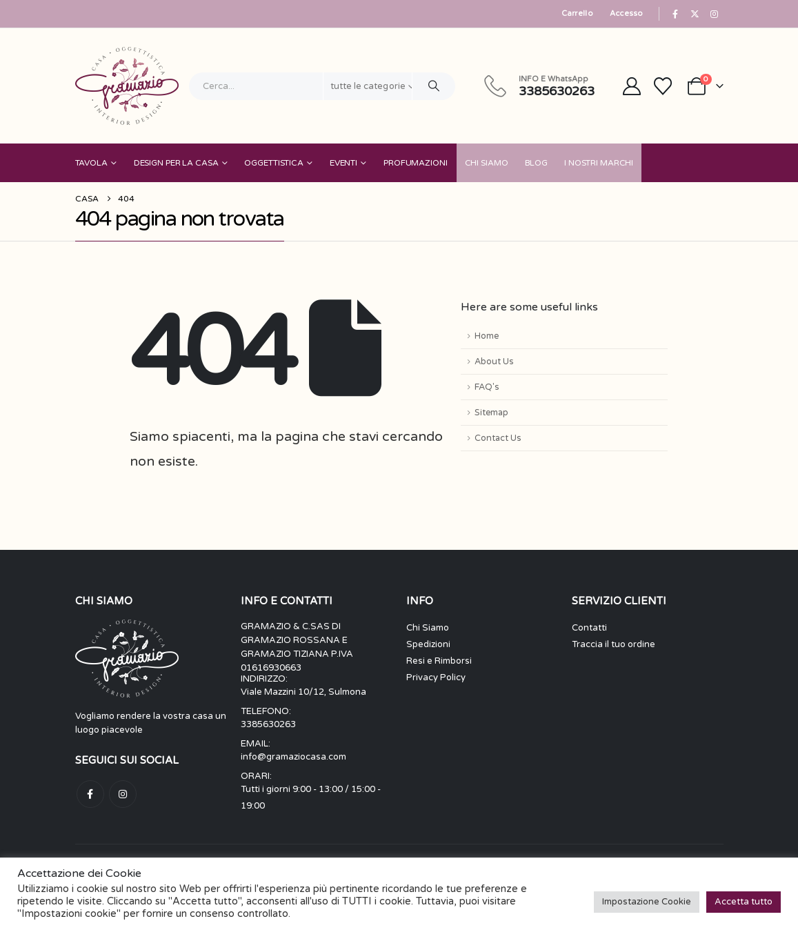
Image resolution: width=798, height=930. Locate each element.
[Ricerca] (433, 86)
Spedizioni (428, 644)
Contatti (589, 627)
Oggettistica (273, 163)
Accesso (627, 13)
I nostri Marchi (598, 163)
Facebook (90, 794)
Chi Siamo (486, 163)
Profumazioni (415, 163)
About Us (494, 361)
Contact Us (498, 438)
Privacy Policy (436, 677)
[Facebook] (675, 14)
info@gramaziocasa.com (293, 756)
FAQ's (487, 387)
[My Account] (631, 86)
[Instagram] (715, 14)
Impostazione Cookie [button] (646, 901)
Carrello (577, 13)
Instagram (123, 794)
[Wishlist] (662, 86)
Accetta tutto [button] (743, 901)
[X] (695, 14)
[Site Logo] (127, 86)
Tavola (91, 163)
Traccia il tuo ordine (613, 644)
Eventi (343, 163)
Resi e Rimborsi (439, 660)
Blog (536, 163)
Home (487, 336)
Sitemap (491, 412)
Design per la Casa (176, 163)
